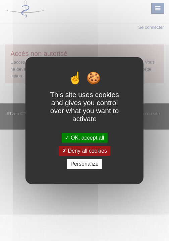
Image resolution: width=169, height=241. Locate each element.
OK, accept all (84, 138)
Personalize (84, 164)
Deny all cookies (84, 151)
